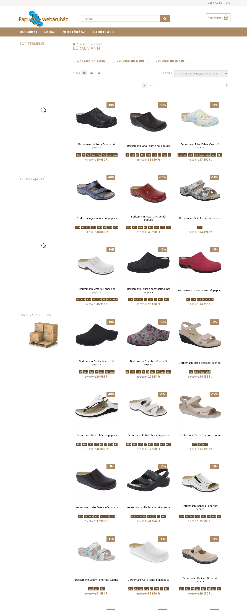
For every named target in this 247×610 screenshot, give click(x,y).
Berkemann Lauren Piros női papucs (200, 290)
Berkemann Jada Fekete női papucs (148, 145)
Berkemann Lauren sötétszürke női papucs (148, 290)
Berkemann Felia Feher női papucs (148, 435)
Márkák (50, 32)
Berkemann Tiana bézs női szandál (200, 362)
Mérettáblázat (74, 32)
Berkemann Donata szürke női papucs (148, 362)
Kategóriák (28, 32)
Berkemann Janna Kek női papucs (97, 218)
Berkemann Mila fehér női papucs (97, 435)
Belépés (208, 3)
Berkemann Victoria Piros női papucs (148, 218)
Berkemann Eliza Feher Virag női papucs (200, 145)
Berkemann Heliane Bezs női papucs (199, 579)
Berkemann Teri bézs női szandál (200, 435)
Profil (224, 3)
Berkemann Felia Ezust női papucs (200, 218)
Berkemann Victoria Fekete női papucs (96, 145)
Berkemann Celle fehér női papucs (148, 579)
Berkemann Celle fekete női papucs (96, 507)
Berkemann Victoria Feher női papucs (97, 290)
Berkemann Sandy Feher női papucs (96, 579)
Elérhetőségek (104, 32)
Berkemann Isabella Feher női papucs (200, 507)
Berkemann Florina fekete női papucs (97, 362)
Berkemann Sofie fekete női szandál (148, 507)
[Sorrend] (201, 73)
